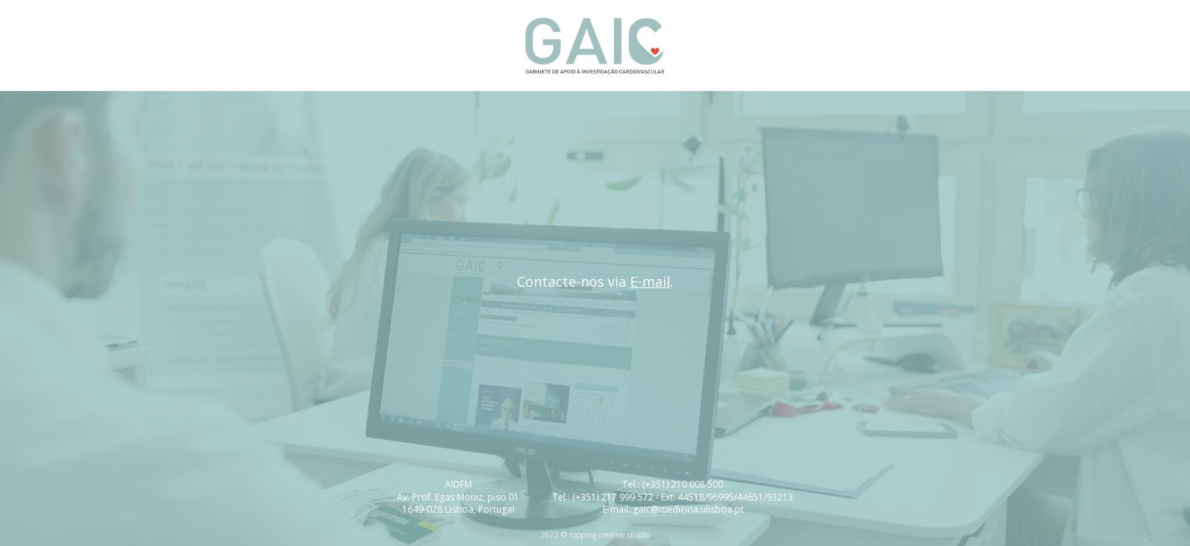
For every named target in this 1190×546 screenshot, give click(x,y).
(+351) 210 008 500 (682, 484)
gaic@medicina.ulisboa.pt (688, 509)
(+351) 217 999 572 (612, 497)
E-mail (650, 281)
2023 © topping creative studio (595, 534)
